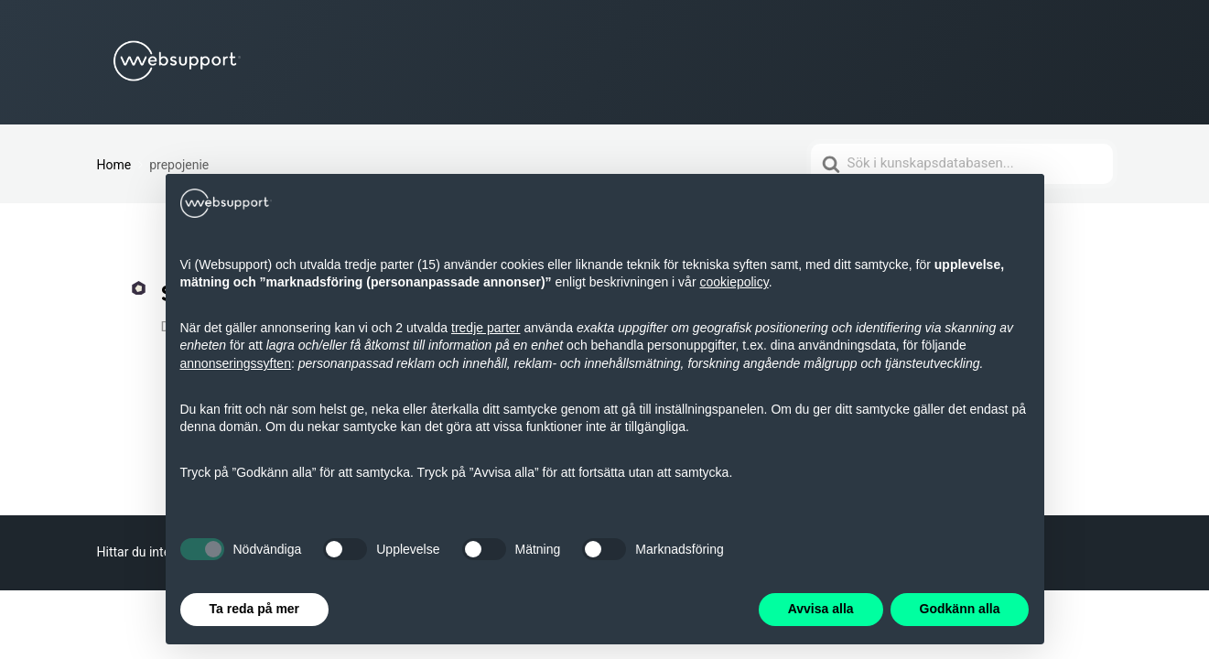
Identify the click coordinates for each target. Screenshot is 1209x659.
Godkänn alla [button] (960, 608)
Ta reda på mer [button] (255, 608)
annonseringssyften (235, 363)
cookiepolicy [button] (733, 282)
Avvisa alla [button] (821, 608)
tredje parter (485, 327)
